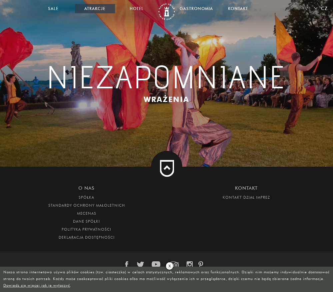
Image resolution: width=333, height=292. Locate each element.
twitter (142, 264)
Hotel (137, 8)
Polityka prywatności (86, 229)
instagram (189, 264)
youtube (157, 264)
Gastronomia (196, 8)
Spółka (86, 197)
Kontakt (238, 8)
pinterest (203, 264)
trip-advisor (173, 264)
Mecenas (86, 213)
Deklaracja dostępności (87, 237)
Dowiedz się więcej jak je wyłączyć (36, 285)
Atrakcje (94, 8)
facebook (130, 264)
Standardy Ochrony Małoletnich (86, 205)
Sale (53, 8)
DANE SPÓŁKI (86, 221)
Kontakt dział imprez (246, 197)
